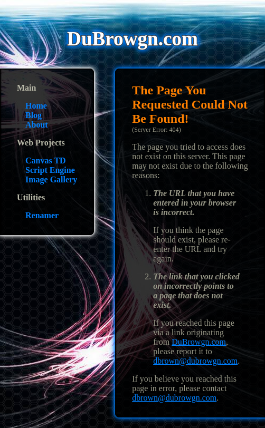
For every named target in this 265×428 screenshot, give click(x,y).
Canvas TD (45, 160)
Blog (33, 115)
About (36, 124)
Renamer (42, 215)
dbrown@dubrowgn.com (195, 360)
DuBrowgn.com (199, 341)
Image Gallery (51, 179)
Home (36, 105)
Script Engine (50, 170)
